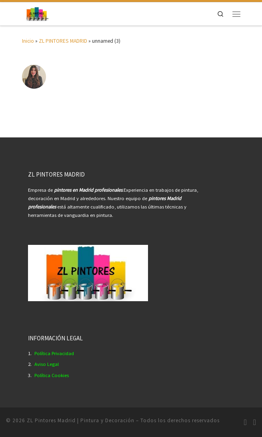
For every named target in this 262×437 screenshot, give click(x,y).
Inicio (28, 41)
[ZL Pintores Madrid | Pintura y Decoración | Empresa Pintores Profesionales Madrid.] (37, 13)
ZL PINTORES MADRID (63, 41)
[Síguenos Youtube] (254, 422)
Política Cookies (51, 375)
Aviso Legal (46, 364)
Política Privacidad (54, 353)
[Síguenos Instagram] (245, 422)
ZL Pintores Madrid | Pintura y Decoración (80, 420)
